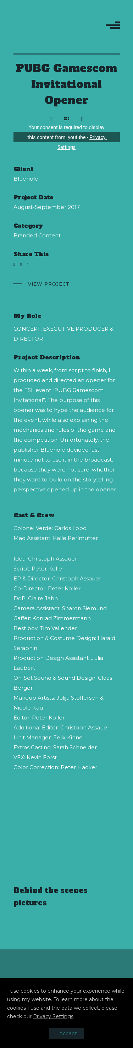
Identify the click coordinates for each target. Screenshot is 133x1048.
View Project (49, 284)
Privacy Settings (53, 1016)
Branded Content (37, 235)
